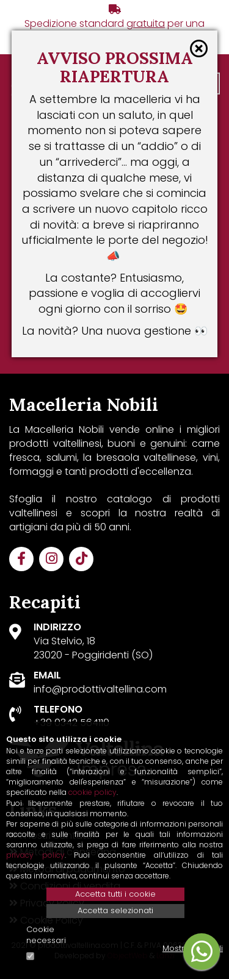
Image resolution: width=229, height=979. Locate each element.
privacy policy (35, 855)
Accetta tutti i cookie (115, 894)
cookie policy (92, 792)
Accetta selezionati (115, 910)
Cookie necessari (46, 935)
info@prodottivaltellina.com (100, 689)
